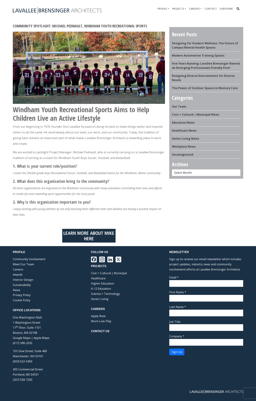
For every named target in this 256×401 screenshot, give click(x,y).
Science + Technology (105, 294)
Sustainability (22, 285)
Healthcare (98, 278)
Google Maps (22, 338)
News (16, 290)
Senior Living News (185, 138)
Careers (194, 8)
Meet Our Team (23, 264)
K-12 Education (101, 289)
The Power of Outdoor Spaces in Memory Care (205, 88)
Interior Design (23, 280)
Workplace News (184, 146)
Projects (178, 8)
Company (176, 336)
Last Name (177, 307)
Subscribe (226, 8)
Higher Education (102, 283)
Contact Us (100, 331)
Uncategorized (182, 154)
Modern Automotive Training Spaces (198, 55)
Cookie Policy (21, 300)
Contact (211, 8)
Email (174, 277)
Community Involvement (29, 259)
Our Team (179, 106)
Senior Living (99, 299)
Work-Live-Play (101, 321)
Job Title (174, 322)
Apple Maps (41, 338)
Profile (162, 8)
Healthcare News (184, 130)
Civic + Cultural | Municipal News (195, 114)
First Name (177, 292)
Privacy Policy (22, 295)
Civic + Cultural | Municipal (109, 273)
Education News (183, 122)
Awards (18, 275)
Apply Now (98, 316)
